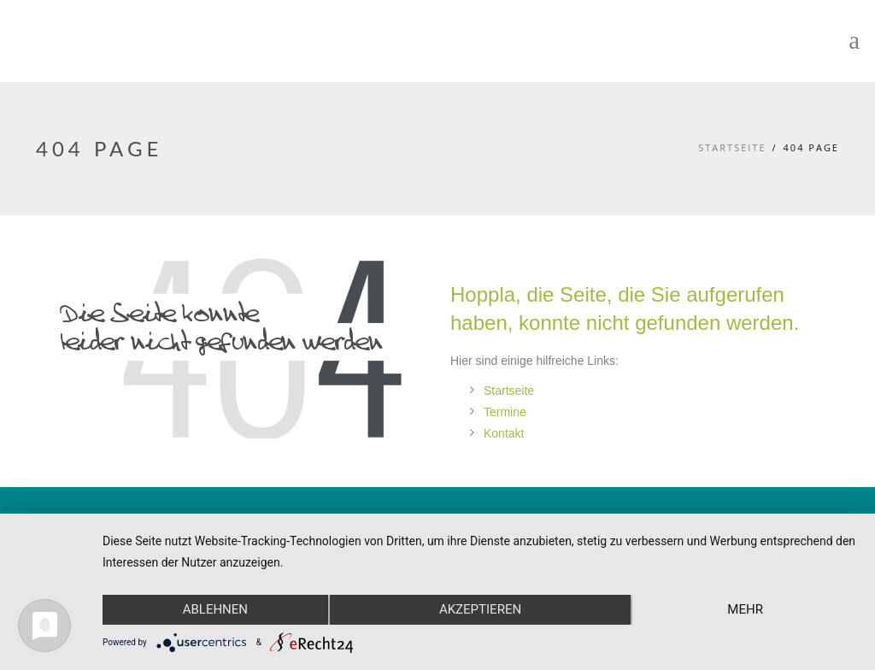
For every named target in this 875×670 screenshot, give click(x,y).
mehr (745, 609)
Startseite (732, 147)
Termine (505, 412)
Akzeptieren (480, 609)
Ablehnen (215, 609)
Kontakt (504, 433)
